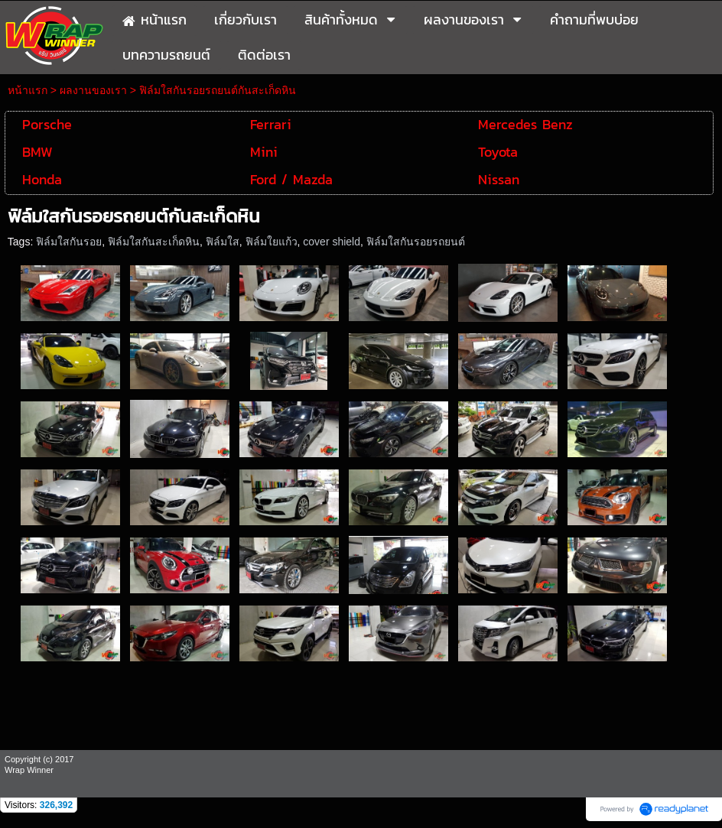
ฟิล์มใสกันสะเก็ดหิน (154, 241)
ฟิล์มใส (222, 241)
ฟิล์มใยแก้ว (272, 241)
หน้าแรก (27, 90)
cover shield (331, 241)
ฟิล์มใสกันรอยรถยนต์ (415, 241)
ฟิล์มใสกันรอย (69, 241)
